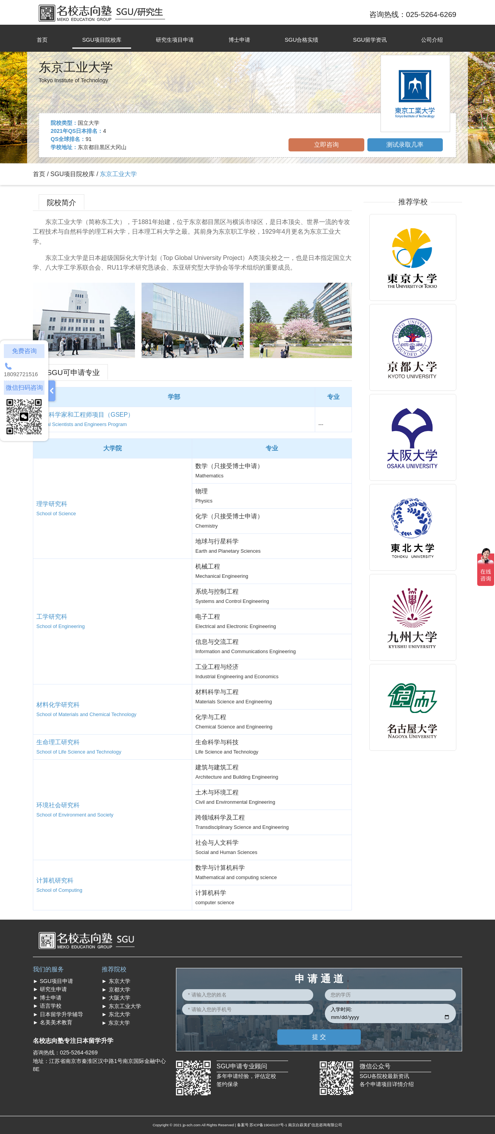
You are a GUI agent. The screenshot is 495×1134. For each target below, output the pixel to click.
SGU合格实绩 (301, 40)
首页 (42, 40)
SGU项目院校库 (101, 40)
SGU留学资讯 (370, 40)
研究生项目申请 (175, 40)
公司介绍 (432, 40)
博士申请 (239, 40)
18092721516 (21, 374)
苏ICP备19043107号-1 (268, 1125)
